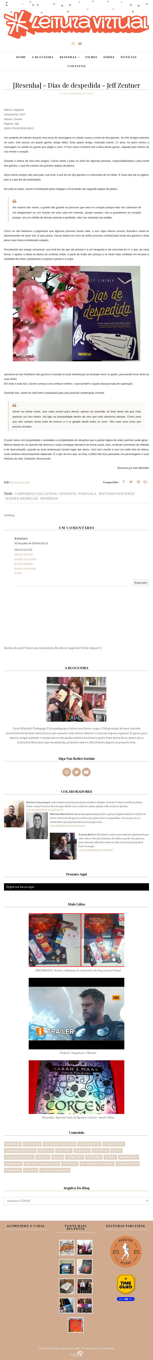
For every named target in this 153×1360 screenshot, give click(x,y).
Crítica (43, 1157)
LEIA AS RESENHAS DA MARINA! (67, 826)
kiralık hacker (23, 554)
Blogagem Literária (97, 1163)
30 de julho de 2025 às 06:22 (31, 543)
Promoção (75, 1157)
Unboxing (13, 1170)
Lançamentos (89, 1144)
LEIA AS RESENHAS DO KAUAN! (96, 850)
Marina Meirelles (22, 498)
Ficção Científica (19, 1157)
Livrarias (13, 1163)
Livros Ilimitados (55, 1170)
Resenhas (49, 498)
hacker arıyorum (25, 559)
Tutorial (70, 1163)
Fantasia (64, 1150)
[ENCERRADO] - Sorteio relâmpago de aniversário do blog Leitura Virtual (78, 970)
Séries (58, 1157)
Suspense (94, 1157)
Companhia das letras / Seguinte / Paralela (56, 493)
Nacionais (32, 1144)
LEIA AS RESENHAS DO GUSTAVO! (44, 810)
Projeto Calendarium (41, 1163)
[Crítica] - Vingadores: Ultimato (78, 1052)
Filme (116, 1150)
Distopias (100, 1150)
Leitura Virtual (46, 1348)
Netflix (31, 1170)
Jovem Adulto (127, 1163)
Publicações (114, 1144)
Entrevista (128, 1157)
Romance (82, 1150)
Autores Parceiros (20, 1150)
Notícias (46, 1150)
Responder (140, 582)
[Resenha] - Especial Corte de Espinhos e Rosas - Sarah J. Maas (78, 1117)
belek (18, 573)
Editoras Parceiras (117, 493)
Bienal (110, 1157)
